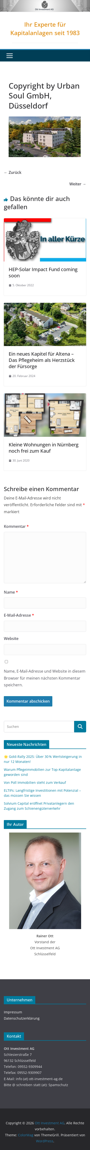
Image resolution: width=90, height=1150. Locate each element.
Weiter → (77, 184)
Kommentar (16, 526)
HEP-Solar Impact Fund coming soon (43, 272)
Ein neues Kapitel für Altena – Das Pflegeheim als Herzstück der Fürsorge (42, 360)
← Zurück (12, 172)
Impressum (13, 1012)
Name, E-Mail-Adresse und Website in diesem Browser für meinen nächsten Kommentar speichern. (44, 678)
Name (11, 592)
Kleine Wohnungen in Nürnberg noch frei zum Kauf (43, 447)
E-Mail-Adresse (19, 615)
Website (11, 638)
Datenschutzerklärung (22, 1018)
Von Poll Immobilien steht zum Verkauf (35, 782)
